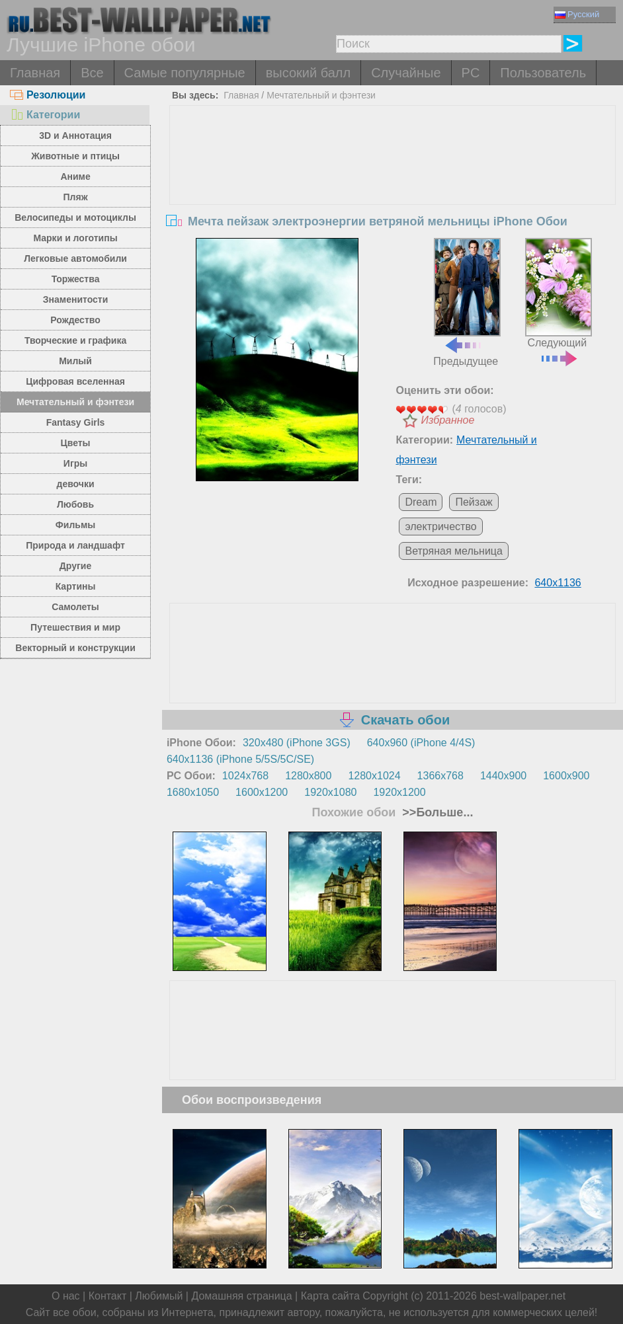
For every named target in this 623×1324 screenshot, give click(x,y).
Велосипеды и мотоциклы (75, 217)
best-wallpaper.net (522, 1296)
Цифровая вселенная (75, 381)
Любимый (159, 1296)
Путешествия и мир (75, 627)
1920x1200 (399, 792)
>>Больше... (436, 812)
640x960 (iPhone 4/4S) (421, 742)
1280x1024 (374, 775)
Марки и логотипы (75, 238)
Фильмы (75, 525)
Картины (76, 586)
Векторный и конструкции (75, 648)
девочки (76, 484)
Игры (75, 463)
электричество (440, 526)
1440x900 (503, 775)
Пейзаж (473, 502)
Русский (577, 14)
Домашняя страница (241, 1296)
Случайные (405, 72)
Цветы (76, 443)
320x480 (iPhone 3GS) (297, 742)
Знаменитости (75, 299)
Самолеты (75, 607)
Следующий (558, 301)
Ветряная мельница (453, 551)
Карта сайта (330, 1296)
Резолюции (47, 94)
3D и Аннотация (75, 135)
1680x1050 (193, 792)
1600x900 (566, 775)
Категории (45, 114)
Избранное (447, 420)
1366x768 (440, 775)
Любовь (75, 504)
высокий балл (308, 72)
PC (471, 72)
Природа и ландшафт (75, 545)
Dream (420, 502)
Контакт (108, 1296)
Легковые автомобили (75, 258)
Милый (75, 361)
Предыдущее (466, 302)
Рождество (75, 320)
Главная (35, 72)
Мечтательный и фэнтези (75, 402)
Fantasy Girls (75, 422)
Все (92, 72)
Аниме (75, 176)
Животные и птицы (75, 156)
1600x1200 (261, 792)
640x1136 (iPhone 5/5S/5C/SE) (240, 759)
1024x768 (245, 775)
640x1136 (557, 582)
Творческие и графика (75, 340)
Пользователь (543, 72)
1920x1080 (330, 792)
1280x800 (308, 775)
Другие (75, 566)
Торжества (76, 279)
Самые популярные (184, 72)
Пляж (75, 197)
